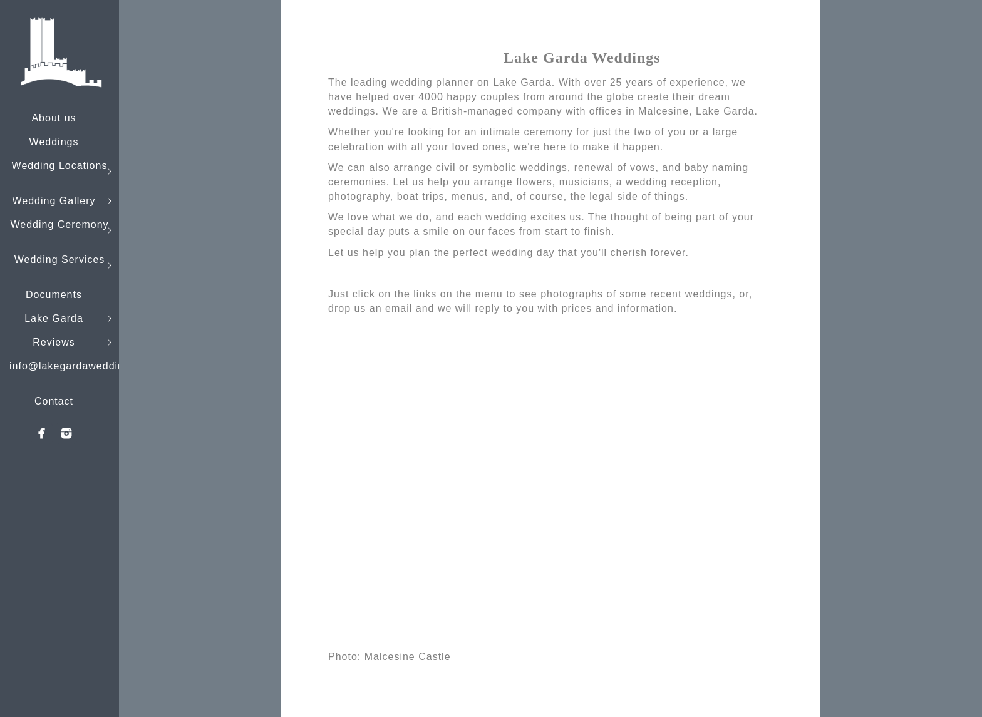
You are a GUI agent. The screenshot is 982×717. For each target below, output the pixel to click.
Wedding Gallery (54, 200)
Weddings (54, 142)
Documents (54, 294)
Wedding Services (59, 259)
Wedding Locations (60, 165)
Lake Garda (53, 318)
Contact (53, 401)
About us (53, 118)
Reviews (54, 342)
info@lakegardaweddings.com (84, 366)
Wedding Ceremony (59, 224)
